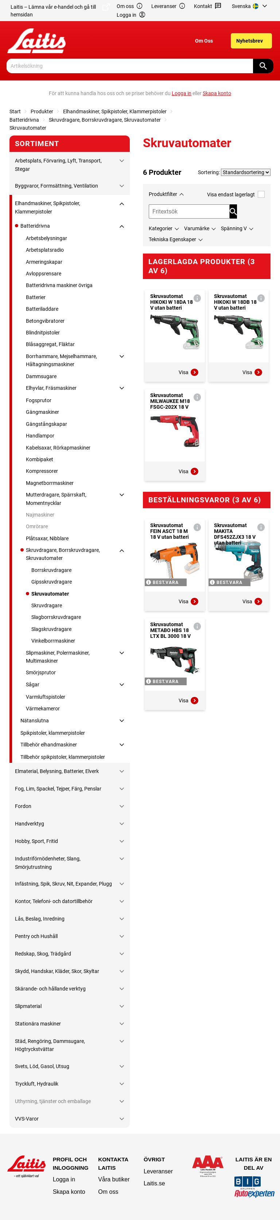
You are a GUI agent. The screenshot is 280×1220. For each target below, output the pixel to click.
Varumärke (196, 228)
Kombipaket (39, 459)
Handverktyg (29, 824)
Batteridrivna (24, 120)
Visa (189, 372)
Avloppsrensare (43, 273)
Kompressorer (42, 471)
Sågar (32, 684)
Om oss (130, 6)
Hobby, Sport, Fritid (36, 841)
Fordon (23, 806)
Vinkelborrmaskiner (53, 641)
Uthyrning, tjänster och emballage (53, 1101)
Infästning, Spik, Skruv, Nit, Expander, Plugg (63, 884)
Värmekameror (43, 708)
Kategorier (160, 228)
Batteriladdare (42, 309)
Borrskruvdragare (51, 570)
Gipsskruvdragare (51, 582)
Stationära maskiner (38, 1024)
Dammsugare (41, 376)
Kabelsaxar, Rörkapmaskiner (58, 448)
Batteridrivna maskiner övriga (59, 285)
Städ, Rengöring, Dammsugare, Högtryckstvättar (50, 1045)
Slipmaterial (28, 1006)
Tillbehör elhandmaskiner (48, 745)
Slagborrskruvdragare (56, 617)
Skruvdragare (46, 605)
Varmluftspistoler (45, 697)
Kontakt (207, 6)
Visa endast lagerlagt (236, 194)
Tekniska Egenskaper (172, 239)
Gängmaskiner (42, 412)
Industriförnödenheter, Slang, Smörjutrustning (48, 863)
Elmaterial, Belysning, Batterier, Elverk (57, 771)
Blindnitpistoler (43, 333)
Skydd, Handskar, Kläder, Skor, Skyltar (57, 971)
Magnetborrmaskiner (50, 483)
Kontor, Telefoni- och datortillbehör (54, 901)
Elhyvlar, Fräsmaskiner (51, 388)
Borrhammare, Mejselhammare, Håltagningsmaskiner (61, 360)
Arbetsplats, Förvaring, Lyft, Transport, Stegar (58, 165)
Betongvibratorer (45, 321)
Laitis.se (154, 1183)
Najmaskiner (40, 515)
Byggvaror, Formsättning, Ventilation (56, 186)
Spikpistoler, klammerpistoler (52, 733)
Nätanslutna (34, 720)
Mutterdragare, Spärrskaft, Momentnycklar (56, 499)
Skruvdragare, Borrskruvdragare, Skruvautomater (105, 120)
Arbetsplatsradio (45, 250)
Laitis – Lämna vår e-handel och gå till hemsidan (60, 10)
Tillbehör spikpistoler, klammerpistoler (62, 757)
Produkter (42, 111)
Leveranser (168, 6)
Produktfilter (163, 194)
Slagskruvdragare (51, 629)
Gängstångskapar (46, 424)
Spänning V (234, 228)
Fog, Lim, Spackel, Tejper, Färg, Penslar (58, 789)
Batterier (36, 297)
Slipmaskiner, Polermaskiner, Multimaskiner (58, 657)
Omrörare (37, 526)
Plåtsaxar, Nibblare (47, 538)
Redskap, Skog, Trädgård (43, 954)
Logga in (64, 1179)
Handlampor (40, 436)
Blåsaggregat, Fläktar (50, 344)
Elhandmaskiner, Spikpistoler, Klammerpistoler (115, 111)
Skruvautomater (27, 128)
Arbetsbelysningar (46, 238)
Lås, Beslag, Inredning (40, 919)
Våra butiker (113, 1179)
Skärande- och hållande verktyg (50, 989)
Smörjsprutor (41, 672)
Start (15, 111)
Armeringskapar (44, 262)
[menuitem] (250, 6)
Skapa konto (69, 1192)
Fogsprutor (38, 400)
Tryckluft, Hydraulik (36, 1084)
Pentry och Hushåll (36, 936)
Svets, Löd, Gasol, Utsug (42, 1066)
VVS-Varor (27, 1119)
